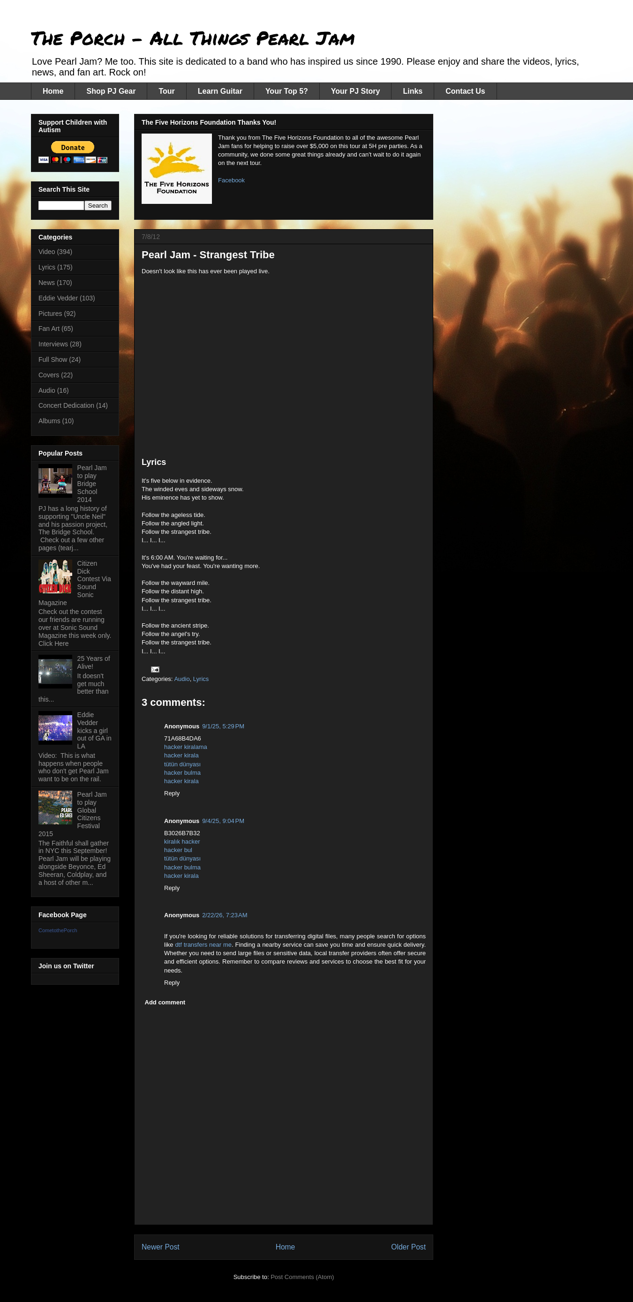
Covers (48, 375)
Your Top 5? (286, 91)
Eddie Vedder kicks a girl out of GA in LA (94, 730)
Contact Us (465, 91)
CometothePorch (57, 930)
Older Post (408, 1247)
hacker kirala (181, 755)
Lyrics (201, 678)
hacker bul (178, 849)
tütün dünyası (182, 764)
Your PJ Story (355, 91)
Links (412, 91)
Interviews (53, 344)
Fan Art (49, 328)
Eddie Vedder (58, 298)
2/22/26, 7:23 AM (225, 915)
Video (46, 251)
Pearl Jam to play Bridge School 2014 (92, 483)
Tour (166, 91)
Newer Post (161, 1247)
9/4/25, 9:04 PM (223, 820)
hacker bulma (182, 772)
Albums (49, 421)
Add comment (165, 1002)
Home (53, 91)
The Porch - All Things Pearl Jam (193, 37)
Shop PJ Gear (111, 91)
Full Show (52, 359)
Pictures (50, 313)
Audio (181, 678)
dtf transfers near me (203, 944)
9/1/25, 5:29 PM (223, 726)
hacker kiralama (185, 746)
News (46, 282)
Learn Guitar (220, 91)
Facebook (231, 180)
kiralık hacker (182, 841)
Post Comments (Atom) (302, 1276)
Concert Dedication (66, 405)
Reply (172, 793)
